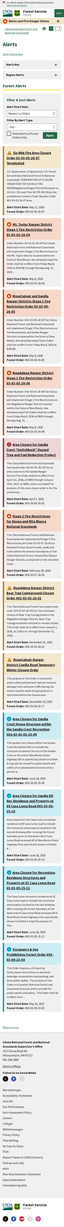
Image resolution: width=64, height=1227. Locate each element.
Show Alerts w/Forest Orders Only (25, 135)
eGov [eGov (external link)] (6, 1168)
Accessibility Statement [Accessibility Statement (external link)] (17, 1096)
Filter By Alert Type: (20, 120)
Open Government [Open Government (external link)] (14, 1180)
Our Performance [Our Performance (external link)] (13, 1107)
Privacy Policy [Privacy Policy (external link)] (11, 1135)
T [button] (51, 28)
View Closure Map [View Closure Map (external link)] (13, 54)
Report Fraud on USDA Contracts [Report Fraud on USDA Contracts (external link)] (23, 1157)
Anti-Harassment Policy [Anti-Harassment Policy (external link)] (17, 1112)
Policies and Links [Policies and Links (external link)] (13, 1163)
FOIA (6, 1152)
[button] (44, 28)
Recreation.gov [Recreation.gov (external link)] (12, 1090)
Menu (59, 13)
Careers (7, 1118)
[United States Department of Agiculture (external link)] (8, 13)
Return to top (11, 1027)
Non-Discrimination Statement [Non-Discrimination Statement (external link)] (22, 1174)
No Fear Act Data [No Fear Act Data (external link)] (13, 1146)
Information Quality (15, 1185)
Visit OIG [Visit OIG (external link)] (8, 1101)
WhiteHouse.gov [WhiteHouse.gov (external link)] (13, 1129)
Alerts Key (12, 64)
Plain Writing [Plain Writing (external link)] (10, 1140)
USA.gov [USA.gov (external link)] (8, 1124)
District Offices (12, 1066)
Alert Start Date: (18, 107)
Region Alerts (15, 75)
